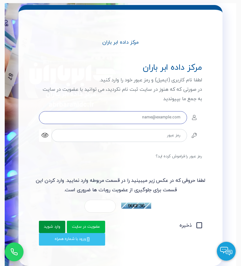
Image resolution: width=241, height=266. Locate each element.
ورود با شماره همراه (72, 239)
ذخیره (190, 225)
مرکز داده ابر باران (120, 42)
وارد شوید (52, 227)
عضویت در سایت (86, 227)
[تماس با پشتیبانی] (14, 251)
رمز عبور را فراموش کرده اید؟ (179, 156)
